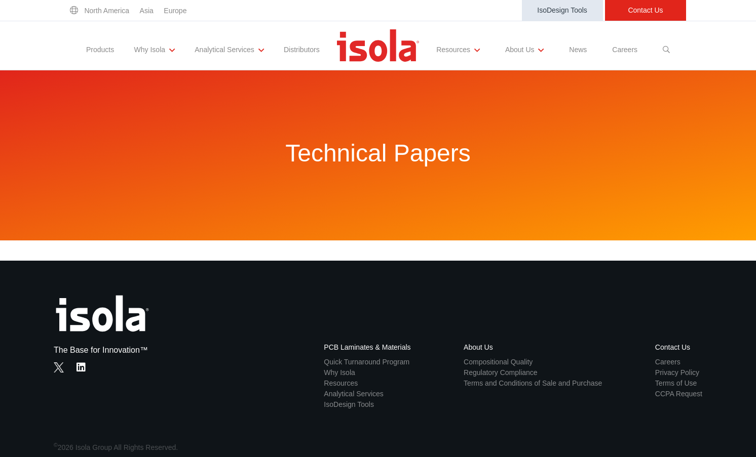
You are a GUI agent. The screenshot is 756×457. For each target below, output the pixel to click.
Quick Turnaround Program (366, 362)
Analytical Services (229, 50)
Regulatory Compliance (501, 372)
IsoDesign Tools (562, 10)
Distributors (302, 50)
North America (106, 11)
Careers (624, 50)
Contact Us (645, 10)
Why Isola (154, 50)
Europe (175, 11)
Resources (458, 50)
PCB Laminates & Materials (367, 347)
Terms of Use (676, 383)
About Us (524, 50)
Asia (147, 11)
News (578, 50)
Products (100, 50)
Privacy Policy (677, 372)
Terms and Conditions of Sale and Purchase (533, 383)
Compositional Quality (498, 362)
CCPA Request (678, 394)
